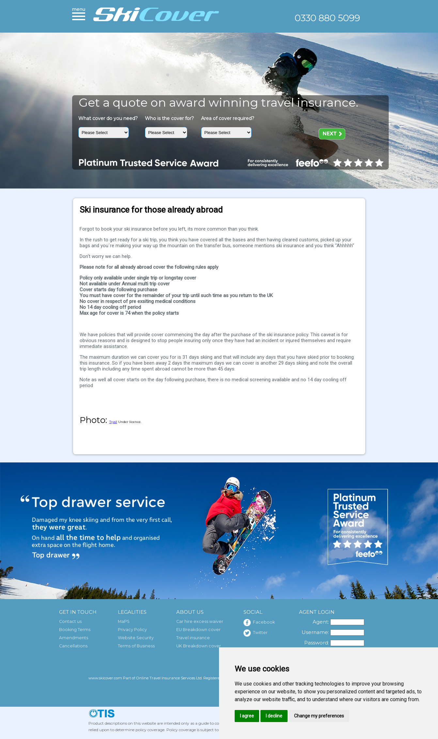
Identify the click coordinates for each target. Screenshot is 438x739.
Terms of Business (136, 645)
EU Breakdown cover (198, 629)
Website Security (136, 637)
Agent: (321, 622)
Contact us (70, 621)
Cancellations (73, 645)
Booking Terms (74, 629)
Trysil (113, 422)
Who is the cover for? (169, 118)
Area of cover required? (227, 118)
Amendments (73, 637)
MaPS (124, 621)
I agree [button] (247, 715)
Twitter (255, 633)
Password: (316, 643)
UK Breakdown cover (198, 645)
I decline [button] (274, 715)
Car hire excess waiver (199, 621)
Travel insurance (193, 637)
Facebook (259, 622)
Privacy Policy (132, 629)
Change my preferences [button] (319, 715)
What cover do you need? (108, 118)
